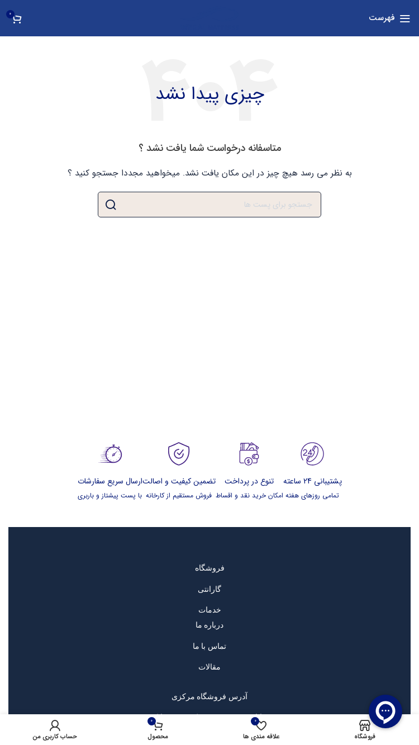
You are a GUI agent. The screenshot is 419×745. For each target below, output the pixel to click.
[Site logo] (209, 18)
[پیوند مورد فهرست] (210, 568)
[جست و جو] (209, 204)
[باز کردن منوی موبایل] (389, 18)
